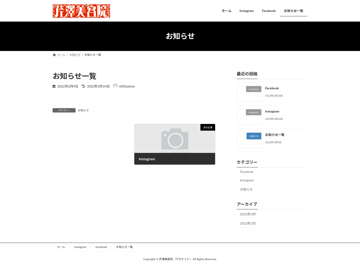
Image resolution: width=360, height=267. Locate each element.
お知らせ (83, 110)
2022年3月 (248, 214)
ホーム (61, 247)
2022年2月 (248, 223)
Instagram (272, 111)
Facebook (272, 88)
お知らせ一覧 (274, 134)
